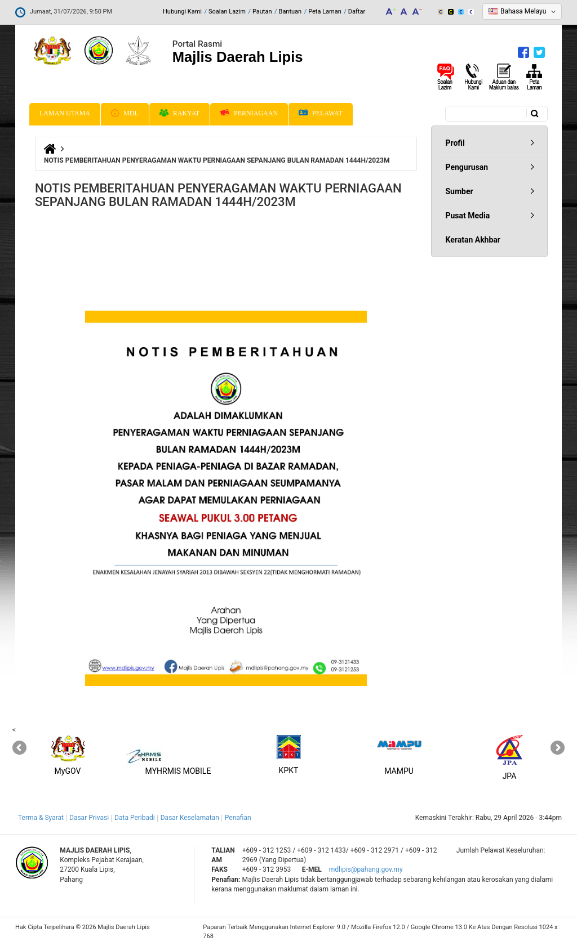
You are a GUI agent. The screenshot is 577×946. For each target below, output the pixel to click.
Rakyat (179, 113)
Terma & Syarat (41, 818)
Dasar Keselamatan (190, 818)
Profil (455, 142)
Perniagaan (249, 113)
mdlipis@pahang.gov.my (366, 869)
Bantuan (290, 11)
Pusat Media (468, 215)
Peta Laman (324, 11)
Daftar (356, 11)
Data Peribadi (134, 818)
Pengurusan (467, 167)
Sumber (459, 191)
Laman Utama (64, 113)
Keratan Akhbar (473, 239)
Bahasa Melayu (523, 11)
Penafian (238, 818)
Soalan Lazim (227, 11)
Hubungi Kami (182, 11)
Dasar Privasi (89, 818)
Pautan (262, 11)
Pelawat (321, 113)
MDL (125, 113)
